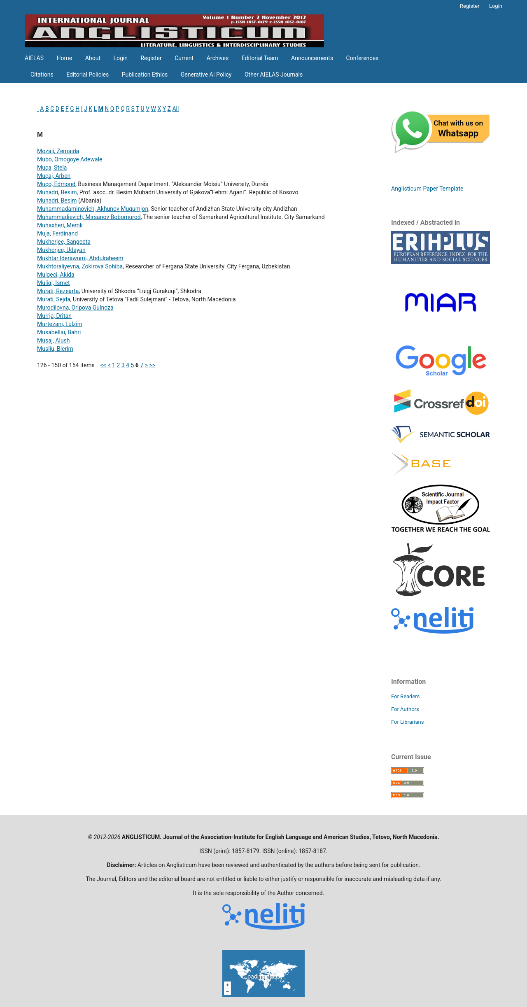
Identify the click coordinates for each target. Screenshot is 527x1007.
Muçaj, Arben (53, 175)
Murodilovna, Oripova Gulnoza (75, 307)
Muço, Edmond (56, 184)
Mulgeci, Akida (56, 274)
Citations (42, 74)
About (92, 58)
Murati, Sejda (53, 299)
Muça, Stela (52, 167)
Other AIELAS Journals (274, 74)
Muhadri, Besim (57, 192)
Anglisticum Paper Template (427, 188)
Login (120, 58)
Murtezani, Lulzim (59, 324)
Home (64, 58)
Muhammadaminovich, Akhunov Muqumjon (92, 208)
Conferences (362, 58)
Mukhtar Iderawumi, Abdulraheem (80, 258)
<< (103, 365)
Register (150, 58)
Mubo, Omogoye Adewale (70, 159)
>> (152, 365)
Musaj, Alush (53, 340)
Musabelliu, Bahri (59, 332)
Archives (218, 58)
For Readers (405, 696)
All (175, 108)
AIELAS (34, 58)
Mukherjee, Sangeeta (64, 241)
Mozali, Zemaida (58, 151)
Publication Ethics (145, 74)
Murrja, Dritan (54, 315)
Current (184, 58)
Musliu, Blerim (55, 348)
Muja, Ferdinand (57, 233)
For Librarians (407, 722)
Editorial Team (260, 58)
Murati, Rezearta (58, 291)
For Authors (405, 709)
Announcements (312, 58)
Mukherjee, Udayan (61, 250)
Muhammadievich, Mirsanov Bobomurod (89, 217)
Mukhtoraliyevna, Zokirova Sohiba (80, 266)
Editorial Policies (87, 74)
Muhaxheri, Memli (59, 225)
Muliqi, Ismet (53, 283)
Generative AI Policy (206, 74)
